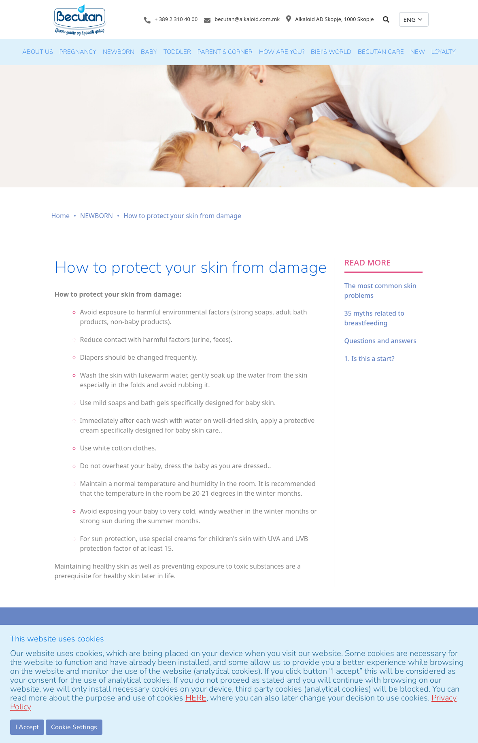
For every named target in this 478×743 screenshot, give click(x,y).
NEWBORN (118, 52)
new (417, 52)
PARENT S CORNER (225, 52)
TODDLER (177, 52)
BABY (149, 52)
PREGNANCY (77, 52)
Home (60, 215)
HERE (195, 697)
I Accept (27, 727)
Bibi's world (331, 52)
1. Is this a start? (369, 358)
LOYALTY (443, 52)
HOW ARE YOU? (281, 52)
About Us (37, 52)
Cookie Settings (74, 727)
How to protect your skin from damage (182, 215)
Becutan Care (381, 52)
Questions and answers (380, 340)
